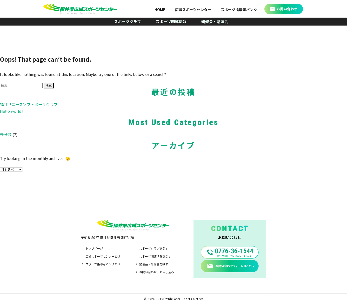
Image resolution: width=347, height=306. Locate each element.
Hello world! (11, 111)
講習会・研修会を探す (153, 264)
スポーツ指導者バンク (239, 9)
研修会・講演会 (214, 21)
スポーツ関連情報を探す (155, 256)
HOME (159, 9)
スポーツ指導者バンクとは (103, 264)
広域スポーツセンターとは (103, 256)
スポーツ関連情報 (171, 21)
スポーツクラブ (127, 21)
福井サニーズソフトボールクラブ (29, 104)
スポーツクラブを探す (153, 248)
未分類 (6, 134)
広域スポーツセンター (193, 9)
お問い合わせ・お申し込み (156, 272)
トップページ (94, 248)
